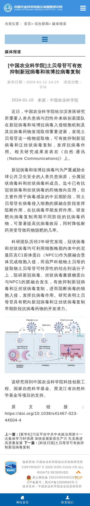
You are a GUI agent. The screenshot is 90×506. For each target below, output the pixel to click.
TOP (78, 475)
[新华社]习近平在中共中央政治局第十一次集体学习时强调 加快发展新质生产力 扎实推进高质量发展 (44, 438)
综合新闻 (42, 24)
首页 (27, 24)
